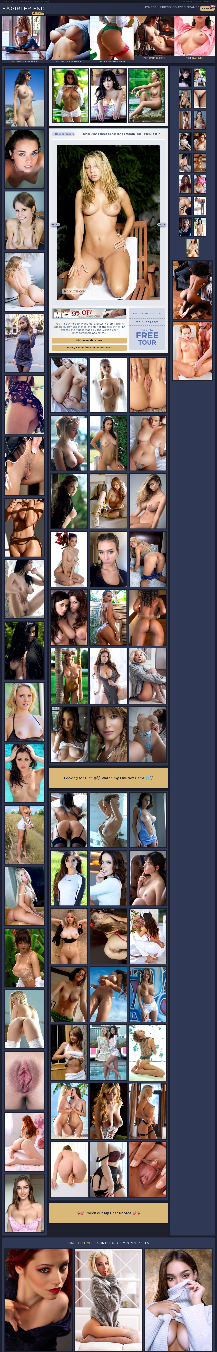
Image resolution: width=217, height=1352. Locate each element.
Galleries (141, 8)
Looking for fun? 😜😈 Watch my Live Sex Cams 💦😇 (108, 774)
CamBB (191, 8)
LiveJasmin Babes (27, 1)
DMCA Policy (181, 1349)
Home (123, 8)
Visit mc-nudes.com (89, 336)
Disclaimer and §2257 (203, 1349)
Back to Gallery (63, 131)
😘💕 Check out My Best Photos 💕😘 (108, 1210)
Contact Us (182, 1340)
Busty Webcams (206, 1)
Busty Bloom (47, 1)
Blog (158, 8)
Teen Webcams (185, 1)
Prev (57, 221)
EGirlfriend (28, 10)
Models (174, 8)
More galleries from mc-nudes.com (89, 343)
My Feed (207, 8)
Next (159, 221)
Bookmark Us (182, 1332)
